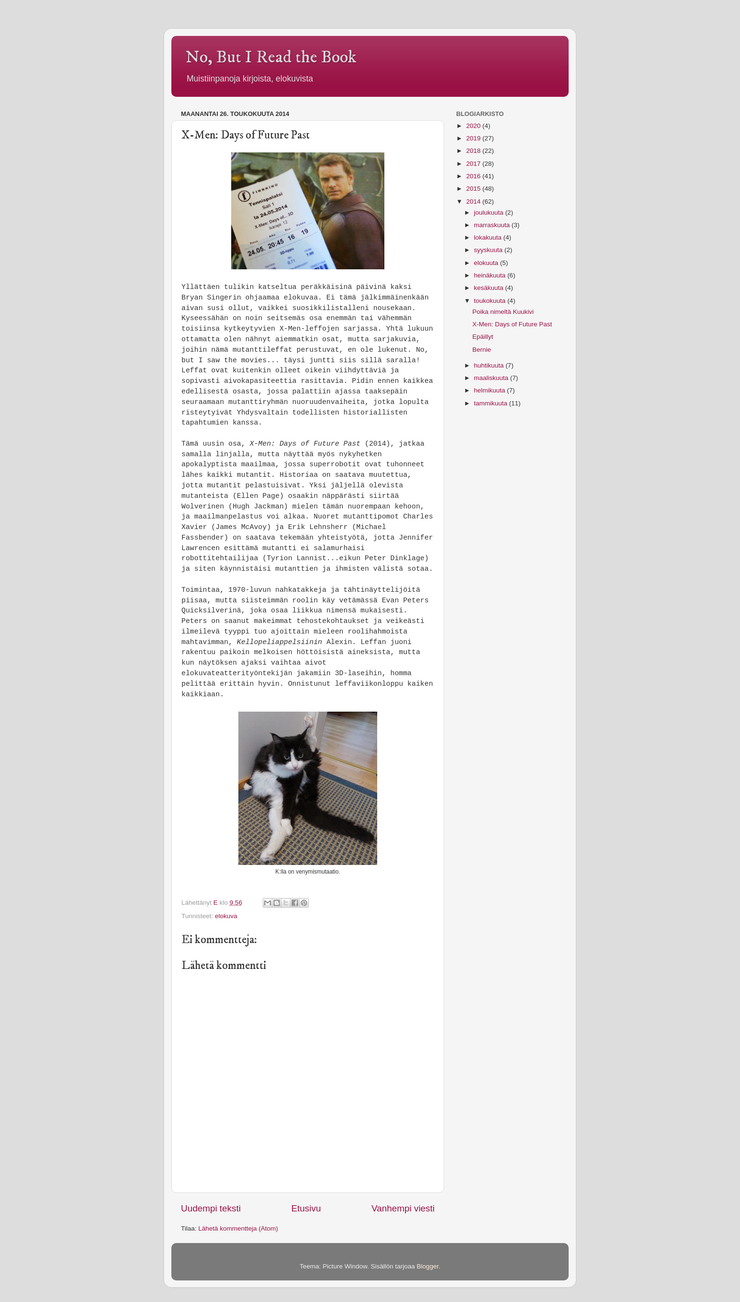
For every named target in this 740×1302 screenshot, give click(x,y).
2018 (474, 150)
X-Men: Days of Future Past (512, 324)
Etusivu (306, 1208)
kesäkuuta (489, 287)
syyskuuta (489, 249)
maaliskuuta (492, 377)
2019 (474, 138)
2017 (474, 163)
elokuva (226, 916)
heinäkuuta (490, 275)
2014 (474, 201)
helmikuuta (490, 390)
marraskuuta (493, 225)
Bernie (481, 349)
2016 (474, 176)
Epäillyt (482, 336)
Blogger (428, 1266)
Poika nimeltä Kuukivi (503, 311)
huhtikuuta (489, 365)
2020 (474, 125)
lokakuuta (489, 237)
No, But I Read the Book (271, 57)
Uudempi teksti (211, 1208)
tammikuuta (491, 403)
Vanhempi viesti (403, 1208)
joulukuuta (489, 212)
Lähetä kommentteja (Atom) (238, 1228)
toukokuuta (490, 300)
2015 (474, 188)
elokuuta (487, 262)
